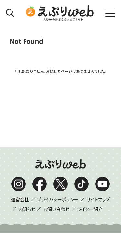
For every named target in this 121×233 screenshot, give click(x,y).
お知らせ (26, 138)
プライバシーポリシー (57, 128)
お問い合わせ (56, 138)
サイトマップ (98, 128)
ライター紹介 (90, 138)
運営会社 (20, 128)
